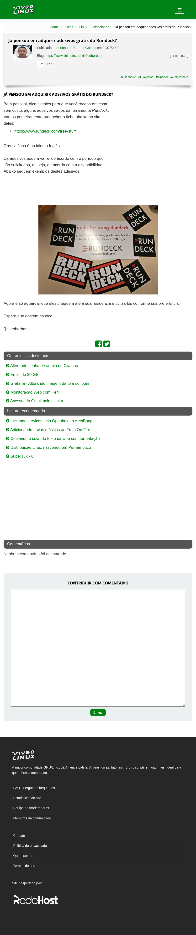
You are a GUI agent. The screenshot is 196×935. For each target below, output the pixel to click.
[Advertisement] (151, 135)
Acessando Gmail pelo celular (34, 401)
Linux (83, 27)
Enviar (98, 712)
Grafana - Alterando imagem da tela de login (47, 383)
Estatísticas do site (27, 798)
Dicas (69, 27)
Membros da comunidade (32, 818)
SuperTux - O (20, 456)
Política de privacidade (30, 846)
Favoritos (146, 77)
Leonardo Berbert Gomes (77, 48)
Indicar (162, 77)
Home (54, 27)
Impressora (179, 77)
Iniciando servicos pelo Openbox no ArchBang (49, 421)
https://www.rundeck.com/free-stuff (45, 131)
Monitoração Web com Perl (32, 392)
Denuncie (128, 77)
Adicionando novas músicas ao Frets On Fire (48, 429)
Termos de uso (24, 866)
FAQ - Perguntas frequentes (34, 788)
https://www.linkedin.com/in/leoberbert (74, 56)
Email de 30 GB (22, 374)
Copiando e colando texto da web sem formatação (53, 438)
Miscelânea (100, 27)
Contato (19, 836)
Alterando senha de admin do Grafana (42, 365)
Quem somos (23, 856)
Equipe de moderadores (31, 808)
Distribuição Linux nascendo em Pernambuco (48, 447)
